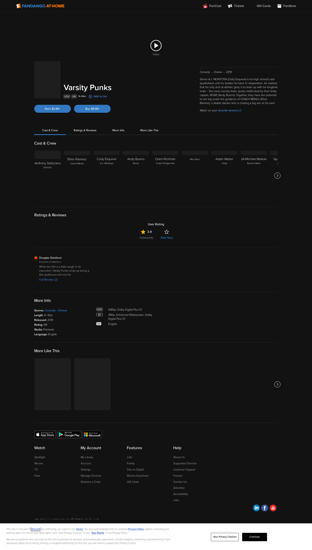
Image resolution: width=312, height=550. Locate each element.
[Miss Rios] (194, 176)
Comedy (50, 310)
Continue (254, 536)
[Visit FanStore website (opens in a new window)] (286, 6)
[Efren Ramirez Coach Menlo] (77, 176)
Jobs (176, 500)
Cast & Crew (50, 130)
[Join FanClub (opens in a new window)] (212, 6)
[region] (156, 536)
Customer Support (184, 469)
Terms (79, 529)
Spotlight (39, 457)
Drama (62, 310)
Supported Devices (185, 463)
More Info (118, 130)
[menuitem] (260, 6)
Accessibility (180, 494)
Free (37, 475)
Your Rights (97, 532)
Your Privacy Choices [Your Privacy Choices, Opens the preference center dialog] (225, 536)
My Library (87, 457)
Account (86, 463)
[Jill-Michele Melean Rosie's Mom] (253, 176)
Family (131, 463)
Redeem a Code (90, 482)
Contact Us (180, 482)
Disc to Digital (135, 469)
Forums (177, 475)
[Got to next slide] (277, 176)
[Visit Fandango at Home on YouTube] (273, 508)
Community (146, 237)
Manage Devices (91, 475)
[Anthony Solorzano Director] (47, 176)
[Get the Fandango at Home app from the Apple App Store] (45, 434)
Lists (129, 457)
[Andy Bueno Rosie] (136, 176)
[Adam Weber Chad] (224, 176)
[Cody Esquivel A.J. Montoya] (106, 176)
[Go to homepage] (40, 6)
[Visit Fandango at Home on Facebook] (264, 508)
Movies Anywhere (138, 475)
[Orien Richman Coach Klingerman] (165, 176)
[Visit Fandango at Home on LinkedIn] (256, 508)
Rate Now (167, 237)
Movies (38, 463)
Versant (35, 529)
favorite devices (229, 110)
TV (36, 469)
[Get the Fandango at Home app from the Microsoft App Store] (92, 434)
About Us (179, 457)
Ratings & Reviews (85, 130)
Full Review (48, 279)
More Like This (149, 130)
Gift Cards (133, 482)
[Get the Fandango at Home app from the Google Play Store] (69, 434)
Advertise (179, 488)
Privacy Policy (136, 529)
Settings (86, 469)
